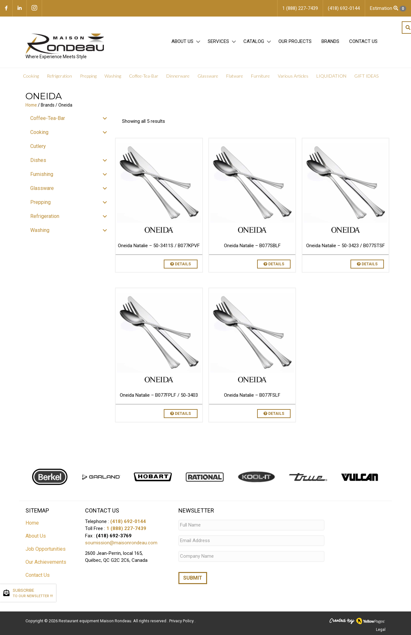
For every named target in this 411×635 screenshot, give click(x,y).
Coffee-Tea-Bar (143, 76)
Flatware (234, 76)
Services (218, 42)
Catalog (253, 42)
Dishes (38, 160)
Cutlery (38, 146)
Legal (381, 629)
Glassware (208, 76)
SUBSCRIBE (33, 593)
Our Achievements (45, 562)
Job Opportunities (45, 549)
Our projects (295, 42)
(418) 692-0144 (128, 521)
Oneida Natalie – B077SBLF (252, 245)
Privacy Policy (182, 620)
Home (31, 105)
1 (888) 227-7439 (126, 528)
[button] (198, 41)
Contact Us (363, 42)
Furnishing (41, 174)
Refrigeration (59, 76)
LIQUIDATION (331, 76)
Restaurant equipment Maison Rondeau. (95, 620)
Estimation (388, 8)
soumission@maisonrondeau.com (121, 543)
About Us (182, 42)
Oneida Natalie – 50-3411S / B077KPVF (159, 245)
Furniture (260, 76)
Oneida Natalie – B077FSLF (252, 395)
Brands (330, 42)
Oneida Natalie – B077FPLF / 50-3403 (159, 395)
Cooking (31, 76)
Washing (113, 76)
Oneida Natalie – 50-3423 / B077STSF (345, 245)
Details (180, 264)
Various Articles (293, 76)
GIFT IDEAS (366, 76)
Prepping (88, 76)
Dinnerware (178, 76)
